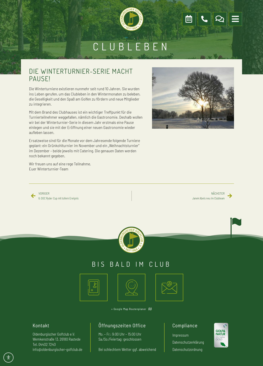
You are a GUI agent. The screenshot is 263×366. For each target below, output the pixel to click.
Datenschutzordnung (187, 349)
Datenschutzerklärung (188, 342)
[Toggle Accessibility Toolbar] (8, 357)
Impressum (180, 335)
